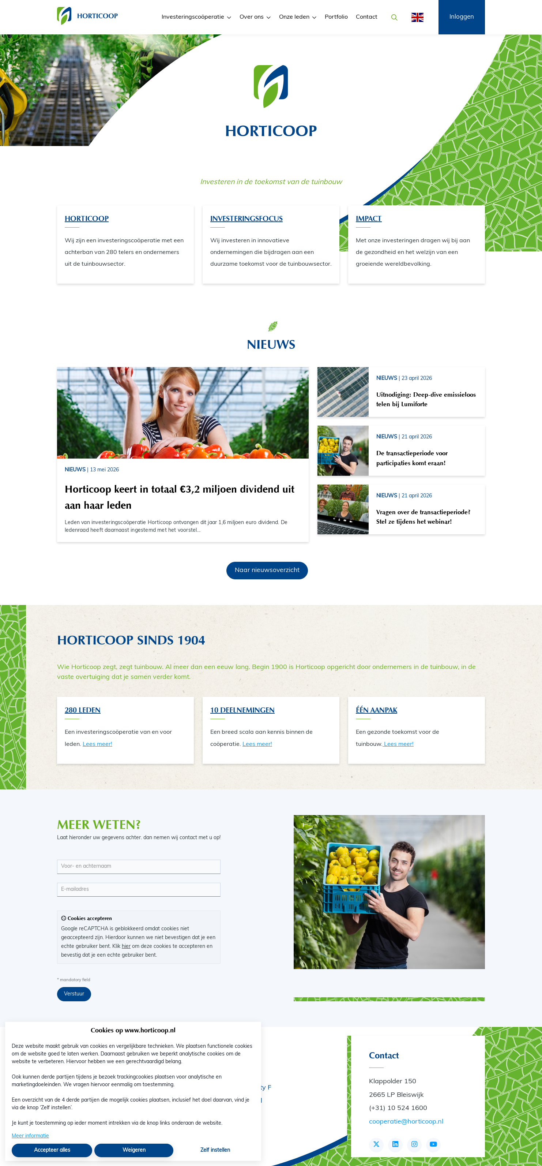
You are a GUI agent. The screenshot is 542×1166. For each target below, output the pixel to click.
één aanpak (376, 710)
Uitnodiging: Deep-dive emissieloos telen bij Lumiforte (426, 399)
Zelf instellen (215, 1150)
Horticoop (87, 218)
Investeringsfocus (246, 218)
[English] (415, 17)
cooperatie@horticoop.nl (406, 1121)
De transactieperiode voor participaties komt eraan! (412, 458)
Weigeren (134, 1150)
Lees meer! (97, 744)
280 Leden (83, 710)
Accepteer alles (52, 1150)
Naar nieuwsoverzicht (267, 570)
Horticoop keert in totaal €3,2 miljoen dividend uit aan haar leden (179, 497)
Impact (369, 218)
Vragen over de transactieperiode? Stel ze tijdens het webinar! (423, 517)
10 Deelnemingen (242, 710)
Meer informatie (30, 1136)
